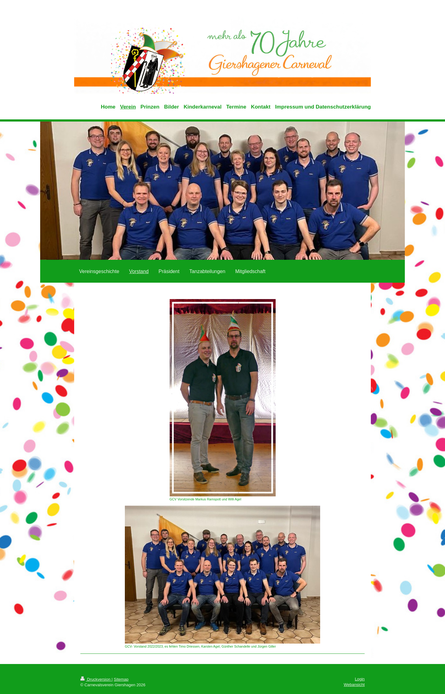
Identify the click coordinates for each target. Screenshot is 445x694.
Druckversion (96, 679)
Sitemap (121, 679)
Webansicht (354, 684)
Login (360, 679)
